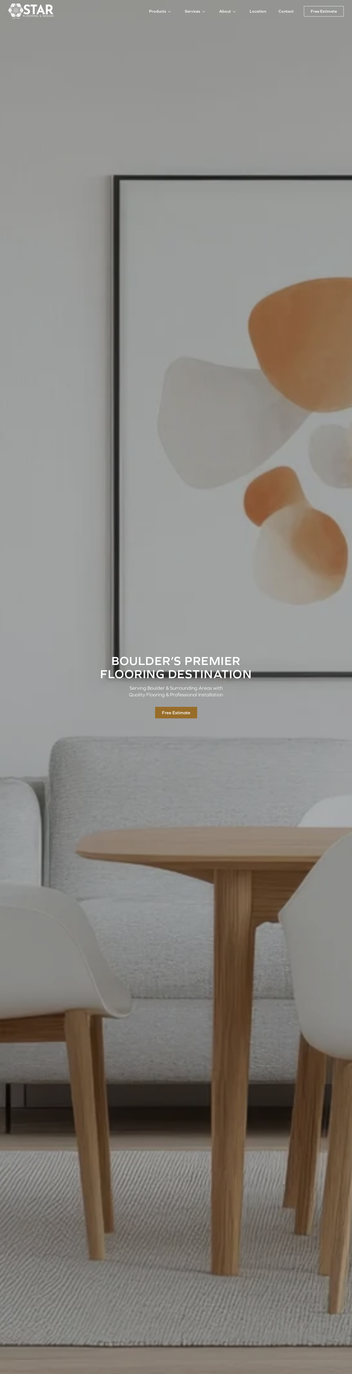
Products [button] (157, 11)
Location (258, 11)
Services (192, 11)
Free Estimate (324, 11)
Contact (286, 11)
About (225, 11)
